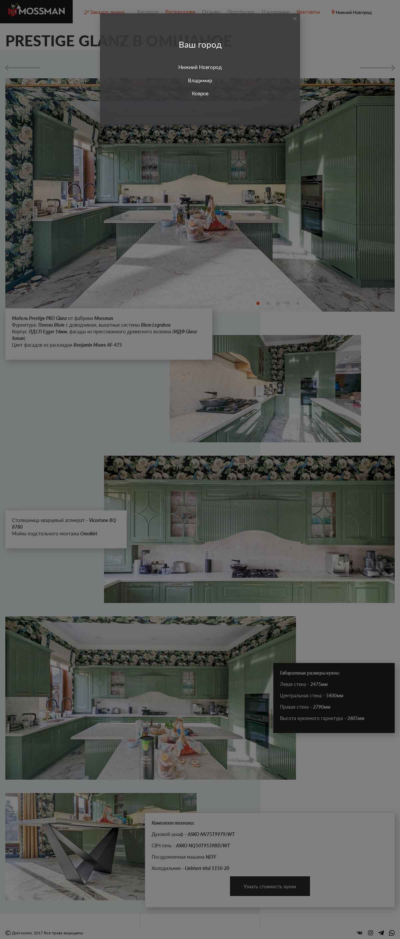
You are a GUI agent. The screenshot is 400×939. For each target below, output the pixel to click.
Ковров (200, 93)
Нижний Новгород (200, 67)
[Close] (295, 19)
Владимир (200, 80)
